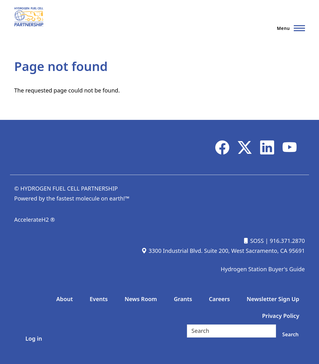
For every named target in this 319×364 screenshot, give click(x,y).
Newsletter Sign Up (273, 299)
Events (99, 299)
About (64, 299)
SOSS (253, 240)
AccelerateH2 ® (34, 219)
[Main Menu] (289, 28)
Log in (34, 338)
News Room (141, 299)
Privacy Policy (280, 315)
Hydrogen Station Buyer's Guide (263, 269)
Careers (219, 299)
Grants (183, 299)
